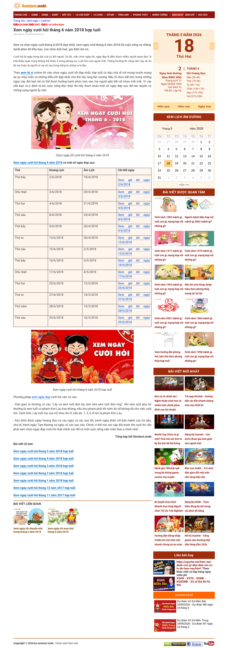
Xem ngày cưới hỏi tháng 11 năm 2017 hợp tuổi (44, 495)
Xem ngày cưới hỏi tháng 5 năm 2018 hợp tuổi (43, 451)
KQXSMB (22, 24)
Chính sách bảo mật (66, 643)
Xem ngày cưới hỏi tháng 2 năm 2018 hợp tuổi (43, 473)
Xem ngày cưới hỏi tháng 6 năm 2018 (37, 162)
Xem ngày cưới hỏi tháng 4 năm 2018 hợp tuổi (43, 458)
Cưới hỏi (45, 20)
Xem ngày (33, 20)
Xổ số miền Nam (54, 24)
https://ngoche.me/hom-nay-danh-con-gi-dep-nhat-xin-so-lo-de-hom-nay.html (195, 565)
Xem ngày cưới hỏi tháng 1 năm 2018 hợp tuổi (43, 480)
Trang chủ (19, 20)
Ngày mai (204, 106)
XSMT (36, 24)
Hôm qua (163, 106)
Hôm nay (184, 106)
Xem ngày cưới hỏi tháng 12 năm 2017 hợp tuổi (44, 488)
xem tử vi (27, 72)
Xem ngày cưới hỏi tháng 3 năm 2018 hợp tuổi (43, 466)
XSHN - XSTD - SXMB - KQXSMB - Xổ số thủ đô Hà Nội (193, 582)
